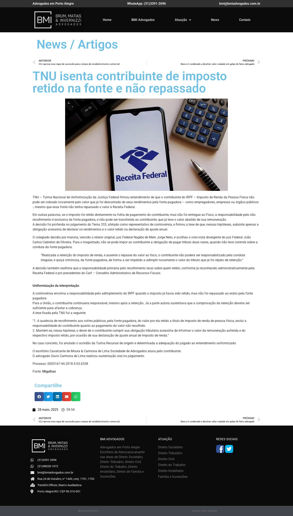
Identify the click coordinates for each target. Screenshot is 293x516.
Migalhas (49, 371)
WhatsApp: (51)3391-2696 (146, 3)
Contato (244, 20)
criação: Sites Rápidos (204, 510)
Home (107, 20)
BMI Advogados (143, 20)
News (215, 20)
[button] (39, 396)
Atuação (183, 20)
